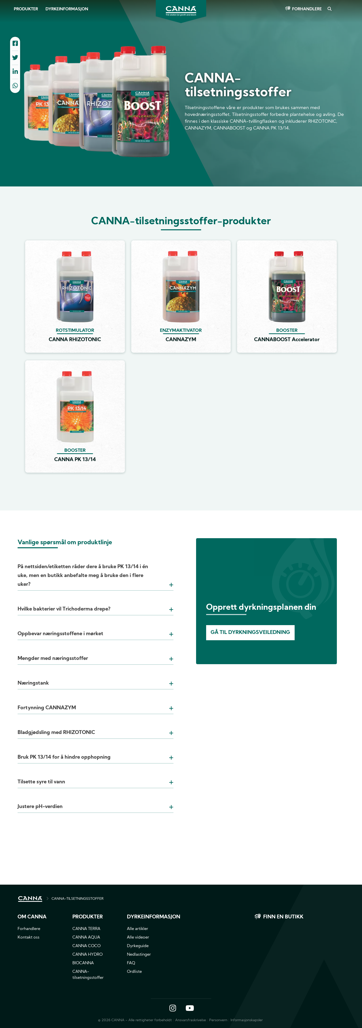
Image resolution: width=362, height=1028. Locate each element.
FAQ (131, 963)
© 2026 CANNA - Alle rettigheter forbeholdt (135, 1020)
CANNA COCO (86, 946)
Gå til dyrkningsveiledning (250, 632)
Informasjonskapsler (247, 1020)
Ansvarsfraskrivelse (190, 1020)
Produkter (26, 9)
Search (329, 9)
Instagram (173, 1009)
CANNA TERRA (86, 929)
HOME (30, 899)
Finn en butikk (283, 917)
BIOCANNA (83, 963)
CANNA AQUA (86, 938)
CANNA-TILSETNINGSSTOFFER (78, 899)
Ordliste (134, 972)
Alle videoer (138, 938)
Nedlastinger (139, 955)
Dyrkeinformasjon (67, 9)
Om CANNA (32, 917)
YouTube (190, 1009)
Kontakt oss (28, 938)
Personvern (218, 1020)
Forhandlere (307, 9)
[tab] (95, 569)
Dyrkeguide (138, 946)
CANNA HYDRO (87, 955)
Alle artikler (137, 929)
